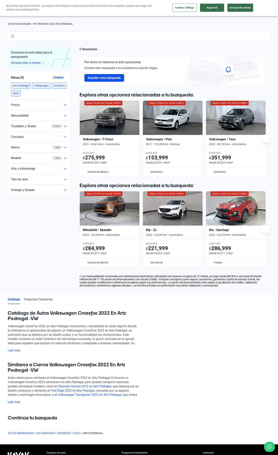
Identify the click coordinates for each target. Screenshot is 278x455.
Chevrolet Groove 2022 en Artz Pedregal (84, 386)
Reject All (212, 7)
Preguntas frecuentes (38, 299)
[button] (21, 86)
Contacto (208, 452)
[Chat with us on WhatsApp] (269, 447)
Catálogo (14, 299)
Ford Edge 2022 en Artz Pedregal (72, 390)
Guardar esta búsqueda (104, 78)
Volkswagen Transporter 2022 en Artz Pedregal (89, 395)
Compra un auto (56, 452)
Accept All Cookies (240, 7)
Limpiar (58, 77)
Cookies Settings (184, 7)
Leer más (16, 350)
